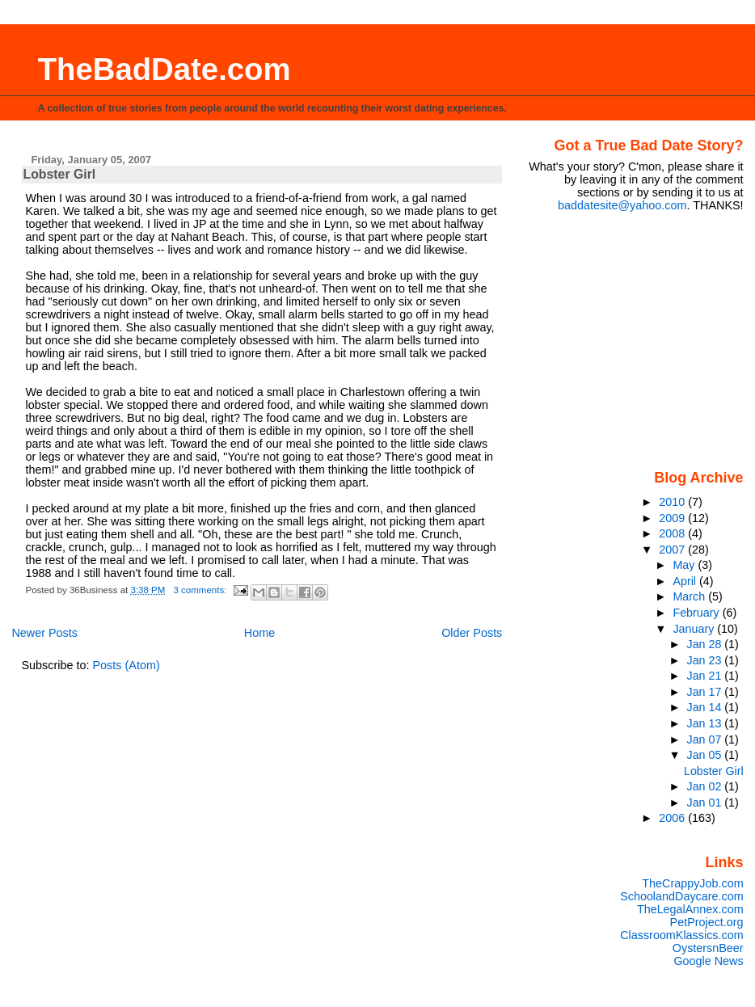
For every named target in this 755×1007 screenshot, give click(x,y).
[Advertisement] (643, 339)
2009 (673, 518)
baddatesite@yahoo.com (622, 205)
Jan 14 (706, 707)
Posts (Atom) (126, 665)
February (697, 612)
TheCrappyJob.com (692, 883)
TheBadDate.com (164, 69)
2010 (673, 501)
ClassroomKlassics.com (681, 935)
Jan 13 (706, 723)
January (695, 628)
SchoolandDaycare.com (681, 896)
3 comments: (202, 590)
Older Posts (471, 632)
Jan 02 (706, 786)
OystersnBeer (708, 948)
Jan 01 (706, 802)
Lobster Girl (59, 174)
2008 (673, 533)
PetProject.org (707, 922)
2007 (673, 549)
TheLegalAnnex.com (690, 909)
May (685, 564)
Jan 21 (706, 675)
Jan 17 (706, 691)
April (686, 581)
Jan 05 (706, 754)
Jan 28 (706, 644)
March (690, 596)
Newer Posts (44, 632)
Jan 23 (706, 660)
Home (259, 632)
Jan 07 (706, 739)
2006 (673, 817)
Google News (708, 960)
